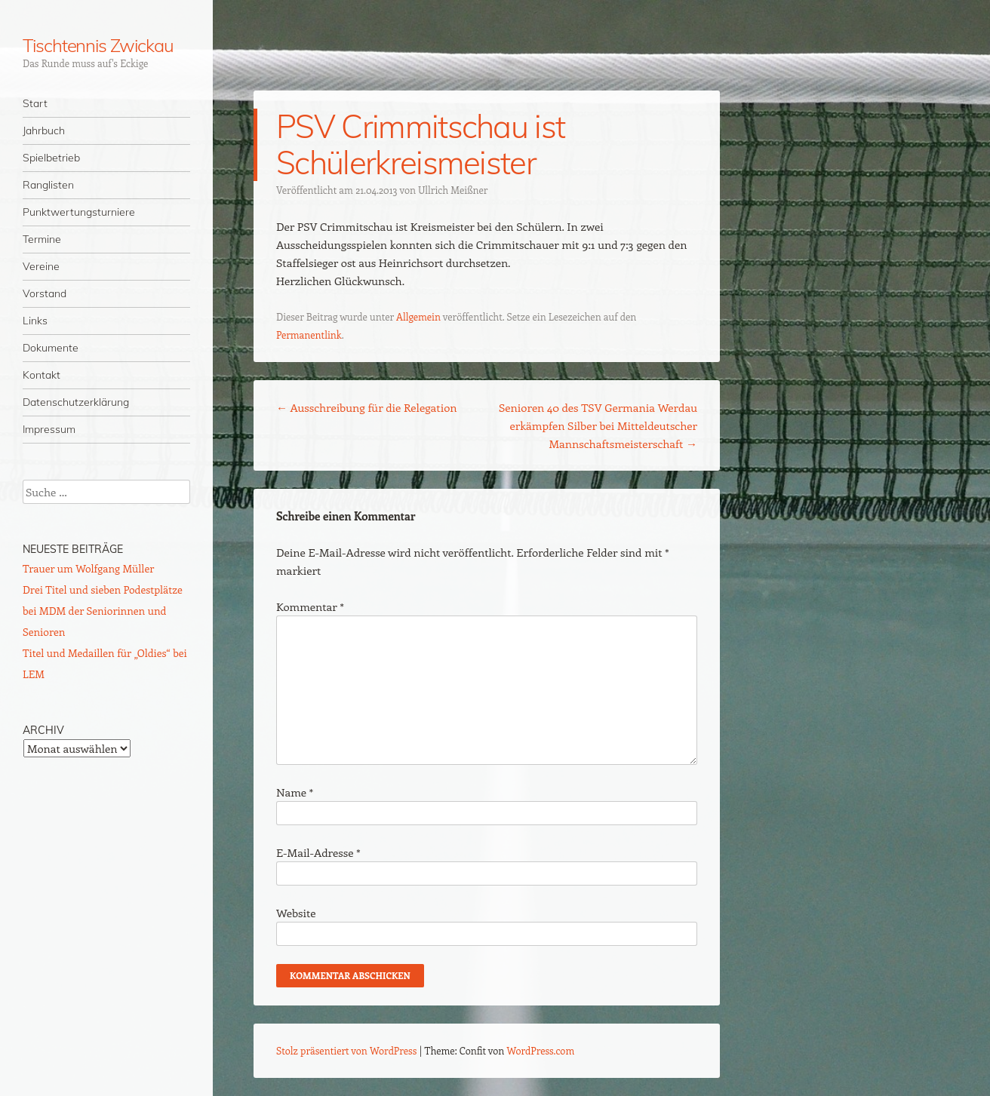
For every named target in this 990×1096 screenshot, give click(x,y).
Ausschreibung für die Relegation (366, 407)
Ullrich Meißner (452, 189)
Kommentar (310, 606)
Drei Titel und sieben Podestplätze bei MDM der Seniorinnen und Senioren (103, 610)
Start (35, 103)
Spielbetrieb (51, 157)
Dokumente (50, 348)
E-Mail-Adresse (318, 852)
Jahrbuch (44, 130)
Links (35, 320)
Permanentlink (309, 334)
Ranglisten (48, 185)
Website (296, 912)
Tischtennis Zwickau (98, 45)
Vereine (41, 266)
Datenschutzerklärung (76, 402)
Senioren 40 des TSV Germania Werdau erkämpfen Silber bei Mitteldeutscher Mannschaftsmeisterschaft (598, 425)
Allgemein (418, 316)
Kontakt (41, 375)
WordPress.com (541, 1050)
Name (294, 792)
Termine (42, 239)
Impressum (49, 429)
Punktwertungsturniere (79, 212)
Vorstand (44, 293)
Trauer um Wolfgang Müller (88, 568)
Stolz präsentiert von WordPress (346, 1050)
